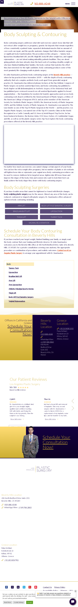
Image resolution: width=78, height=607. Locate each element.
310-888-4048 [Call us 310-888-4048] (42, 3)
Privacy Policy (59, 589)
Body (9, 264)
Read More (7, 602)
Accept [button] (29, 602)
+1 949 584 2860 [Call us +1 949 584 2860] (47, 342)
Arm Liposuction (15, 285)
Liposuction (56, 211)
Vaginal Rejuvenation (39, 223)
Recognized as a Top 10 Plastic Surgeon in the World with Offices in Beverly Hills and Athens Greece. (37, 21)
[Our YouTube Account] (36, 590)
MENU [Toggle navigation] (70, 3)
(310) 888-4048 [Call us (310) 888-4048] (47, 334)
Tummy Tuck (56, 217)
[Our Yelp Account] (30, 590)
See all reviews (19, 461)
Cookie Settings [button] (18, 602)
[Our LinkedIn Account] (18, 590)
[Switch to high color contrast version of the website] (2, 2)
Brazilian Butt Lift (21, 211)
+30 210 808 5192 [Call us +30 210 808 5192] (66, 328)
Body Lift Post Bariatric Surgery (56, 206)
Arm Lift (21, 206)
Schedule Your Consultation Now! (19, 330)
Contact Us (47, 589)
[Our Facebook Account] (6, 590)
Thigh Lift (21, 217)
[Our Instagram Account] (12, 590)
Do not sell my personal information (15, 598)
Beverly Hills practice (62, 75)
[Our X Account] (24, 590)
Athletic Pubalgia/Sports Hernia (21, 289)
